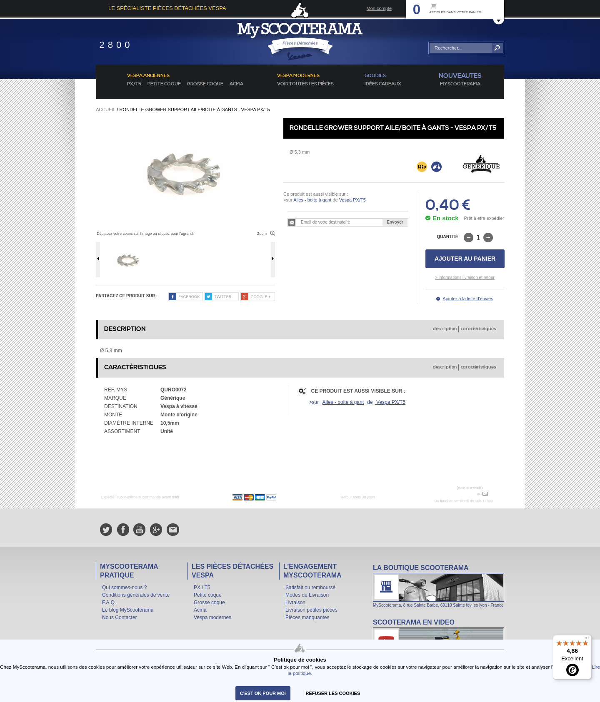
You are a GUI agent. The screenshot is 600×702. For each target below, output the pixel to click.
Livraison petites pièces (311, 610)
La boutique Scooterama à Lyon (438, 586)
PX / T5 (202, 587)
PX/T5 (134, 84)
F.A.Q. (109, 602)
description (445, 329)
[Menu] (587, 640)
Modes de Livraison (307, 595)
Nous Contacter (119, 617)
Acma (236, 84)
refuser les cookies (333, 693)
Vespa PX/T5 (352, 199)
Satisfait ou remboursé (310, 587)
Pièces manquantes (307, 617)
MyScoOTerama (460, 84)
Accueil (105, 109)
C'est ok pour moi (263, 693)
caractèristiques (478, 329)
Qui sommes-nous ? (124, 587)
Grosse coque (205, 84)
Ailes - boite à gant (312, 199)
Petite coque (164, 84)
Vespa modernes (212, 617)
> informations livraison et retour (465, 277)
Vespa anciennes (148, 76)
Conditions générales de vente (136, 595)
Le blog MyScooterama (127, 610)
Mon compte (379, 8)
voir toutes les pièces (305, 84)
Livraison (295, 602)
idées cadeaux (383, 84)
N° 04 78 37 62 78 (456, 493)
